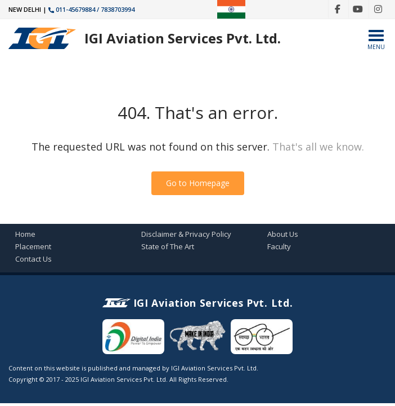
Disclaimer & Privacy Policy (186, 234)
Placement (33, 246)
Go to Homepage (198, 183)
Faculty (279, 246)
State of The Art (167, 246)
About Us (282, 234)
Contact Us (33, 259)
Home (25, 234)
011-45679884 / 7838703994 (91, 9)
